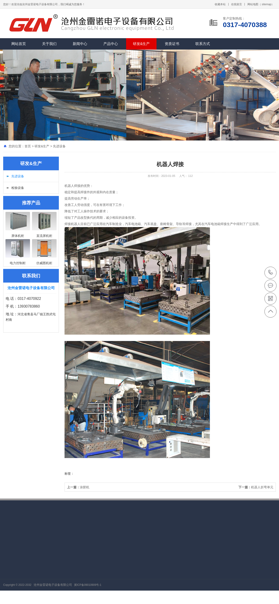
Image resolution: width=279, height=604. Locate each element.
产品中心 (110, 44)
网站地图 (252, 4)
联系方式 (202, 44)
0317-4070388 (271, 273)
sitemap (266, 4)
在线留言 (236, 4)
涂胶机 (78, 487)
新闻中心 (80, 44)
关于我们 (49, 44)
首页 (28, 146)
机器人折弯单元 (255, 487)
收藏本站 (220, 4)
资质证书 (172, 44)
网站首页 (18, 44)
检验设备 (17, 188)
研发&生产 (141, 44)
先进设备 (59, 146)
